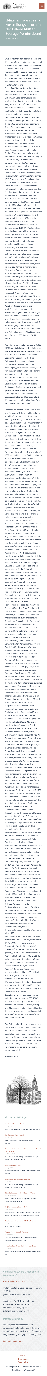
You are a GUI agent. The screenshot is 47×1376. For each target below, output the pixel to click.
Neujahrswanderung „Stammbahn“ (16, 1207)
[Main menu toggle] (41, 6)
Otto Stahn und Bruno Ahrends (14, 1135)
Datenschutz (24, 1362)
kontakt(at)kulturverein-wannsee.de (18, 1281)
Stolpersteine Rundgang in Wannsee (16, 1232)
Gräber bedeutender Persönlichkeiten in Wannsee (20, 1193)
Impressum (23, 1358)
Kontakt (23, 1355)
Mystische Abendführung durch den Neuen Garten (20, 1246)
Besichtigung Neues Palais (13, 1165)
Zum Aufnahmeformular (13, 1341)
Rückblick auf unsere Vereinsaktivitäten (17, 1179)
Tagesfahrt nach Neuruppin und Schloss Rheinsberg (21, 1221)
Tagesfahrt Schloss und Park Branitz (16, 1124)
